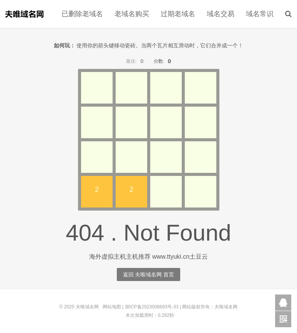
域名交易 (220, 14)
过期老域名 (178, 14)
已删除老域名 (82, 14)
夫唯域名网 (24, 14)
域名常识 (260, 14)
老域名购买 (131, 14)
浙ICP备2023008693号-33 (152, 307)
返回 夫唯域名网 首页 (148, 274)
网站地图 (112, 307)
